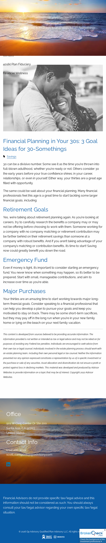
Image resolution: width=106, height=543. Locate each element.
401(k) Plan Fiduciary (17, 64)
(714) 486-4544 (16, 450)
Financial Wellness (15, 73)
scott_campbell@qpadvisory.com (29, 454)
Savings (11, 156)
